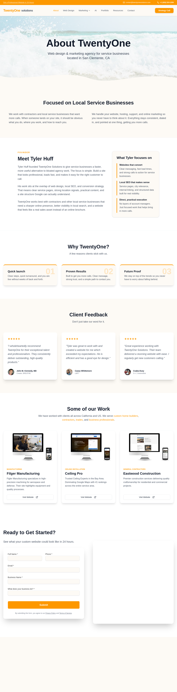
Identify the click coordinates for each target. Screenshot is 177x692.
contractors (68, 419)
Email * (11, 566)
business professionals (101, 419)
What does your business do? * (21, 589)
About (55, 10)
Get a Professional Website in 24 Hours (18, 2)
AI (96, 10)
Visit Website (30, 497)
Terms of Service (65, 613)
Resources (118, 10)
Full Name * (13, 554)
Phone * (48, 554)
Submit (44, 605)
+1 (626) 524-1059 (165, 2)
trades (79, 419)
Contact (131, 10)
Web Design (68, 10)
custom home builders (126, 416)
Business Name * (15, 577)
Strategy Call (164, 10)
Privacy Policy (50, 613)
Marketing (84, 10)
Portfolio (105, 10)
